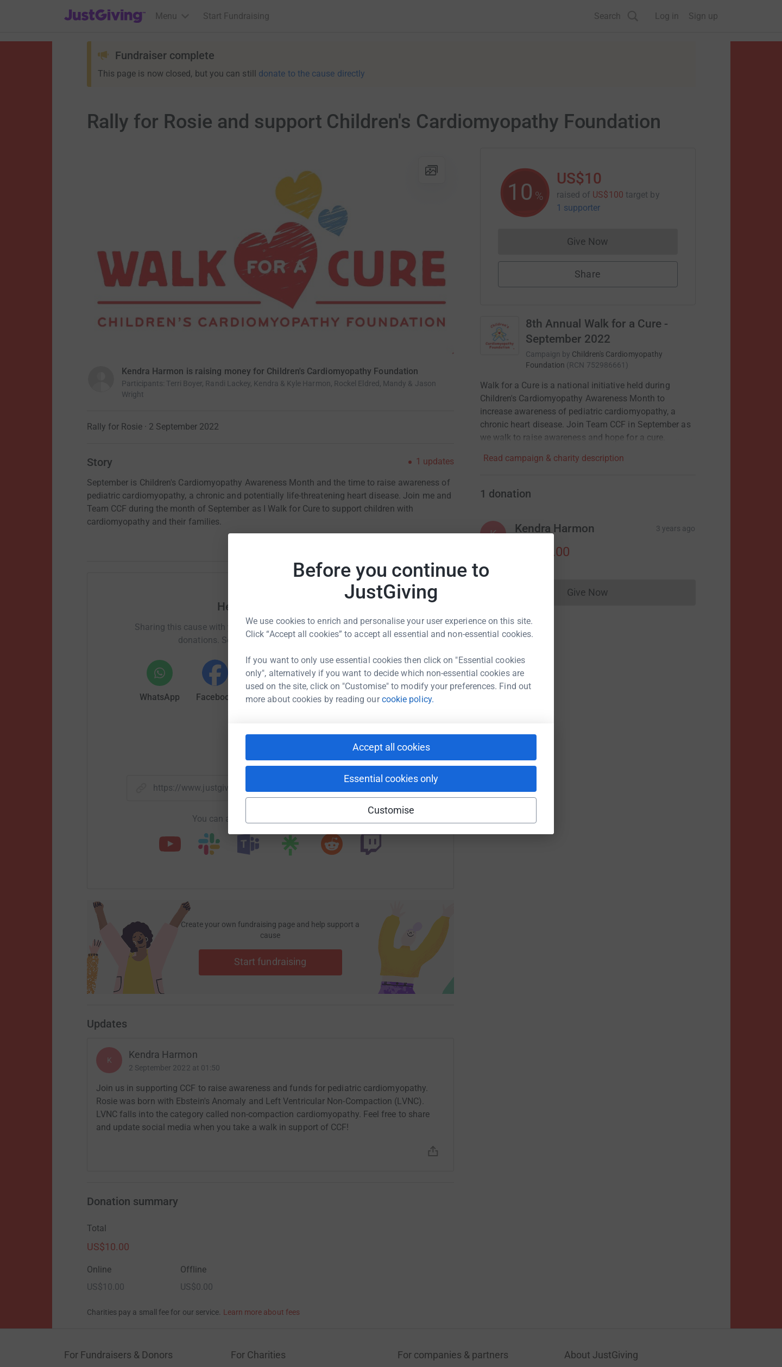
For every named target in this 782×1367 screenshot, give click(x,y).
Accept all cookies (391, 747)
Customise (391, 810)
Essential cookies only (391, 778)
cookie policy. (408, 699)
